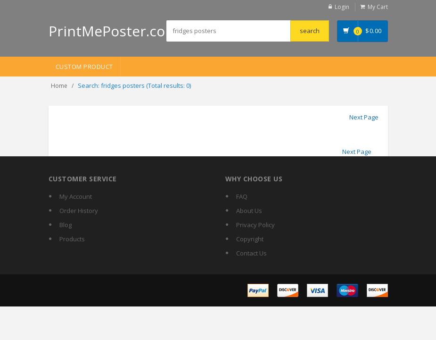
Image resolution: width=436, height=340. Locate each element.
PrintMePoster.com (113, 31)
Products (72, 239)
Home (59, 86)
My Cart (378, 7)
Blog (65, 225)
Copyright (249, 239)
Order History (78, 210)
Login (342, 7)
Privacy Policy (255, 225)
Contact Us (251, 253)
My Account (75, 196)
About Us (249, 210)
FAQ (241, 196)
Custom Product (84, 66)
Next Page (363, 117)
